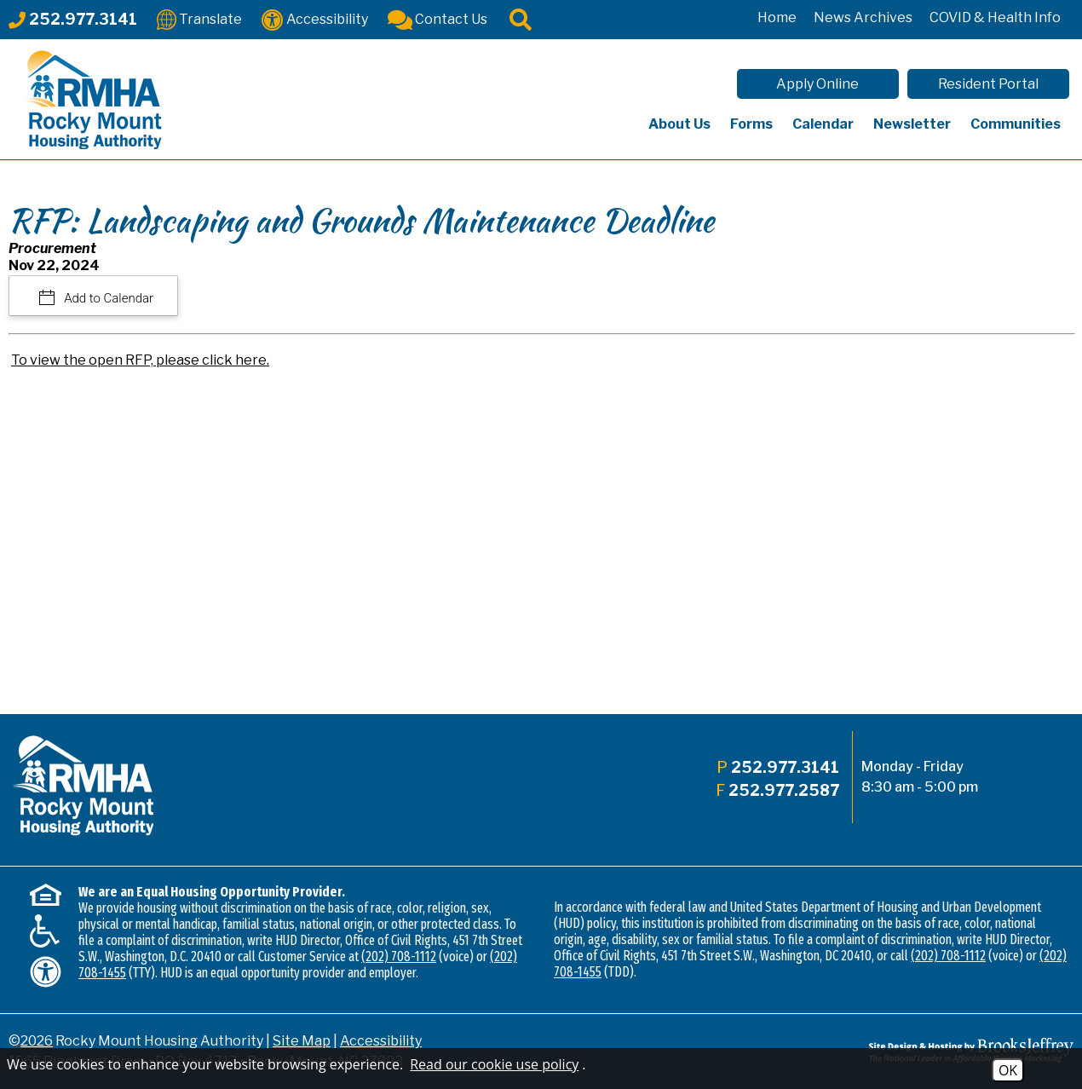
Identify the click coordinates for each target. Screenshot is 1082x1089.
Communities (1015, 124)
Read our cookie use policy (494, 1064)
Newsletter (912, 124)
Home (777, 17)
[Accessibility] (315, 18)
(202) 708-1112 (398, 956)
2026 (36, 1041)
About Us (679, 124)
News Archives (863, 17)
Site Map (302, 1041)
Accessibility (381, 1041)
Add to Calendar (107, 298)
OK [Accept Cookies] (1008, 1070)
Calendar (823, 124)
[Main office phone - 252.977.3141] (73, 19)
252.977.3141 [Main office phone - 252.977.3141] (785, 767)
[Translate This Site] (199, 18)
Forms (751, 124)
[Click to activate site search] (520, 18)
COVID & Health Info (995, 17)
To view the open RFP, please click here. (140, 360)
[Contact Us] (437, 18)
